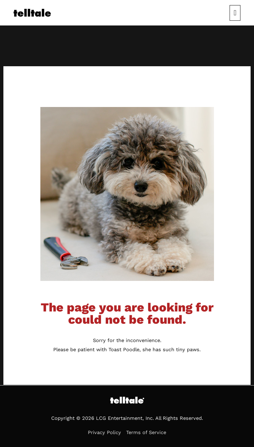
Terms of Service (146, 432)
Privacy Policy (104, 432)
